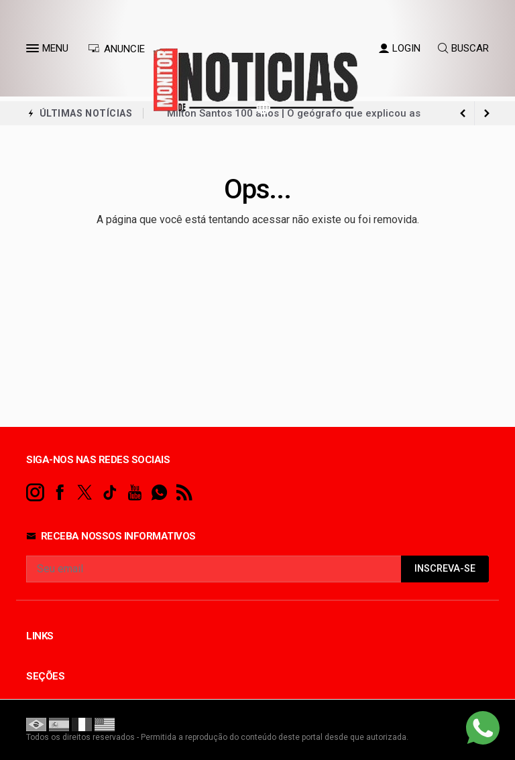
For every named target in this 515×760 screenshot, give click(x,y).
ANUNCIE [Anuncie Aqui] (116, 49)
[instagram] (35, 493)
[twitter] (85, 493)
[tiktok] (110, 493)
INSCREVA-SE (444, 568)
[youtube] (134, 493)
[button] (34, 51)
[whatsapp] (159, 493)
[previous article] (487, 113)
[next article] (463, 113)
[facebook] (60, 493)
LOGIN (399, 48)
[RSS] (184, 493)
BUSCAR (463, 48)
